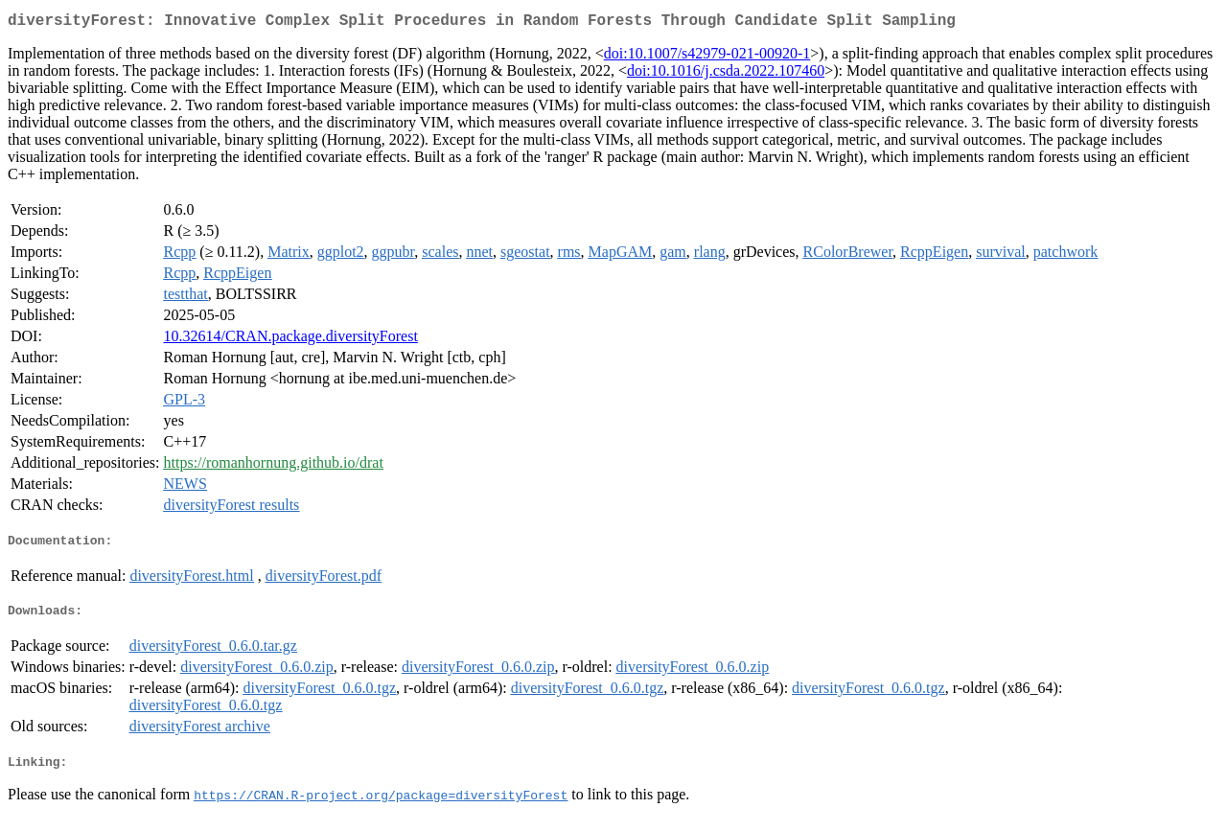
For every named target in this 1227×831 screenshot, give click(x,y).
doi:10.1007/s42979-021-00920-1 (707, 57)
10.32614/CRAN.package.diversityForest (291, 340)
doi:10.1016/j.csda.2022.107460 (725, 74)
